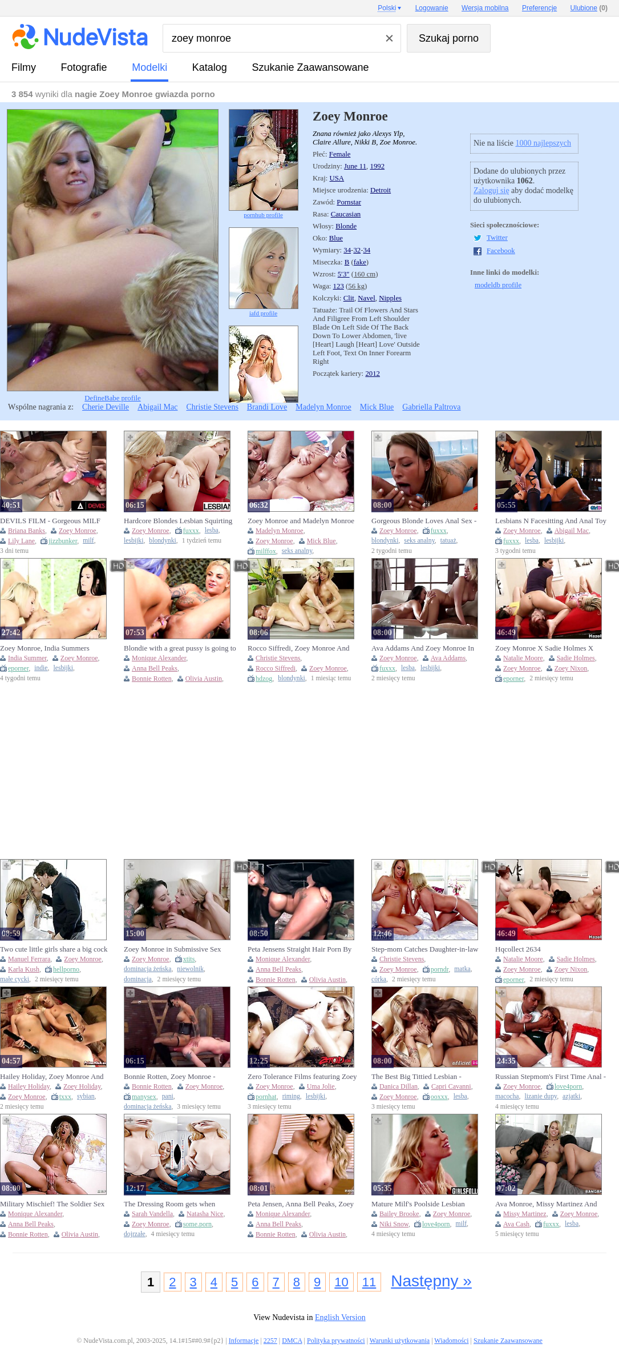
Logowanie (431, 8)
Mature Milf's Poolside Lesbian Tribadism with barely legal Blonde (423, 1204)
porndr (440, 969)
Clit (348, 298)
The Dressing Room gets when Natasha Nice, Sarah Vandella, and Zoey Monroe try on (175, 1204)
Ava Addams (448, 658)
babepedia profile (263, 378)
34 (347, 250)
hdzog (264, 679)
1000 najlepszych (543, 143)
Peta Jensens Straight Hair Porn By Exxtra (299, 949)
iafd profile (263, 271)
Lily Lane (21, 541)
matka (462, 969)
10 (341, 1282)
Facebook (501, 251)
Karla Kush (23, 969)
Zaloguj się (491, 190)
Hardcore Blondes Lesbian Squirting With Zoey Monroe (178, 520)
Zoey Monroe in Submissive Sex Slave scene (172, 949)
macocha (507, 1096)
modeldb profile (498, 285)
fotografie (84, 67)
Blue (336, 238)
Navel (366, 298)
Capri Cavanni (451, 1086)
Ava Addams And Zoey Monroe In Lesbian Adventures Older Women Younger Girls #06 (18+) (422, 648)
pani (167, 1096)
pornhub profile (263, 163)
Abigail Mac (157, 407)
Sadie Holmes (576, 658)
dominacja (138, 979)
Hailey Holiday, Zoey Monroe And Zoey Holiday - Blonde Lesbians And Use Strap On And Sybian (55, 1076)
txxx (65, 1097)
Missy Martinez (525, 1214)
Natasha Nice (205, 1214)
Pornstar (349, 202)
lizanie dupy (540, 1096)
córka (378, 979)
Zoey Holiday (82, 1086)
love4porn (568, 1086)
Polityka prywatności (336, 1341)
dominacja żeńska (147, 969)
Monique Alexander (159, 658)
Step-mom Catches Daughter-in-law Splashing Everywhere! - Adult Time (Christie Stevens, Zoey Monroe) (425, 949)
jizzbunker (62, 541)
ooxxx (439, 1097)
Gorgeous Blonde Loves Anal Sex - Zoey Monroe (423, 520)
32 (357, 250)
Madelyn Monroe (323, 407)
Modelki (149, 67)
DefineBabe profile (113, 255)
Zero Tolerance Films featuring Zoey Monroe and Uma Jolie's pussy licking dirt (302, 1076)
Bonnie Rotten (152, 679)
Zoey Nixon (571, 668)
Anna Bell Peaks (154, 668)
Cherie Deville (105, 407)
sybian (86, 1096)
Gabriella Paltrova (431, 407)
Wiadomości (451, 1341)
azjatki (571, 1096)
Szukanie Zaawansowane (310, 67)
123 (338, 286)
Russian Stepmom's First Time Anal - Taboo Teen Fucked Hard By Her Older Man (550, 1076)
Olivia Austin (203, 679)
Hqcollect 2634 (518, 949)
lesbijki (133, 540)
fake (360, 262)
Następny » (431, 1281)
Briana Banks (26, 531)
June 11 (355, 166)
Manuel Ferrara (29, 959)
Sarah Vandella (152, 1214)
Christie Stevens (212, 407)
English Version (340, 1317)
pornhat (266, 1097)
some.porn (197, 1224)
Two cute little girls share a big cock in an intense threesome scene (54, 949)
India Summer (27, 658)
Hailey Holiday (29, 1086)
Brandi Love (267, 407)
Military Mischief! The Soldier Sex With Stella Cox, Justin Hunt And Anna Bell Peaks (52, 1204)
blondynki (162, 540)
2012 (372, 374)
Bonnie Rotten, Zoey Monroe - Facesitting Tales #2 (170, 1076)
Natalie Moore (523, 658)
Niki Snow (393, 1224)
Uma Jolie (321, 1086)
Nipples (390, 298)
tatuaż (448, 540)
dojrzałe (134, 1234)
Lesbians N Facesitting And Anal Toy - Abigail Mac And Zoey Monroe (550, 520)
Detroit (380, 190)
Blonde (346, 226)
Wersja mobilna (485, 8)
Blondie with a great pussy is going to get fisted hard (180, 648)
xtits (189, 959)
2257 (270, 1341)
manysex (144, 1097)
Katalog (209, 67)
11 (369, 1282)
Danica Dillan (398, 1086)
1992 (377, 166)
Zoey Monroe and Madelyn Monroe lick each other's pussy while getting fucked (301, 520)
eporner (18, 668)
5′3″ (344, 274)
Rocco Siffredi (276, 668)
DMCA (292, 1341)
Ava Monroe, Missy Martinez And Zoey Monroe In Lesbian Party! (546, 1204)
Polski (387, 8)
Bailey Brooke (399, 1214)
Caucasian (346, 214)
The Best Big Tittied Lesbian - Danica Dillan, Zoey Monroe (416, 1076)
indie (40, 668)
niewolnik (190, 969)
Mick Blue (377, 407)
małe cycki (14, 979)
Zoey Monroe (77, 531)
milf (88, 540)
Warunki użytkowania (400, 1341)
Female (340, 154)
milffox (266, 551)
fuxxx (191, 531)
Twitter (497, 238)
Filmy (23, 67)
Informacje (244, 1341)
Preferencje (539, 8)
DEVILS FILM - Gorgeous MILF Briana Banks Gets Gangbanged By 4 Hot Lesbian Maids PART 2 (55, 520)
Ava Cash (516, 1224)
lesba (212, 530)
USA (337, 178)
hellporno (66, 969)
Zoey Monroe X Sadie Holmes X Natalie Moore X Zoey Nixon (544, 648)
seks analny (297, 551)
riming (291, 1096)
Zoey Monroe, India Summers (45, 648)
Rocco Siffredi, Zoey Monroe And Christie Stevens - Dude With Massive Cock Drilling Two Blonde (300, 648)
